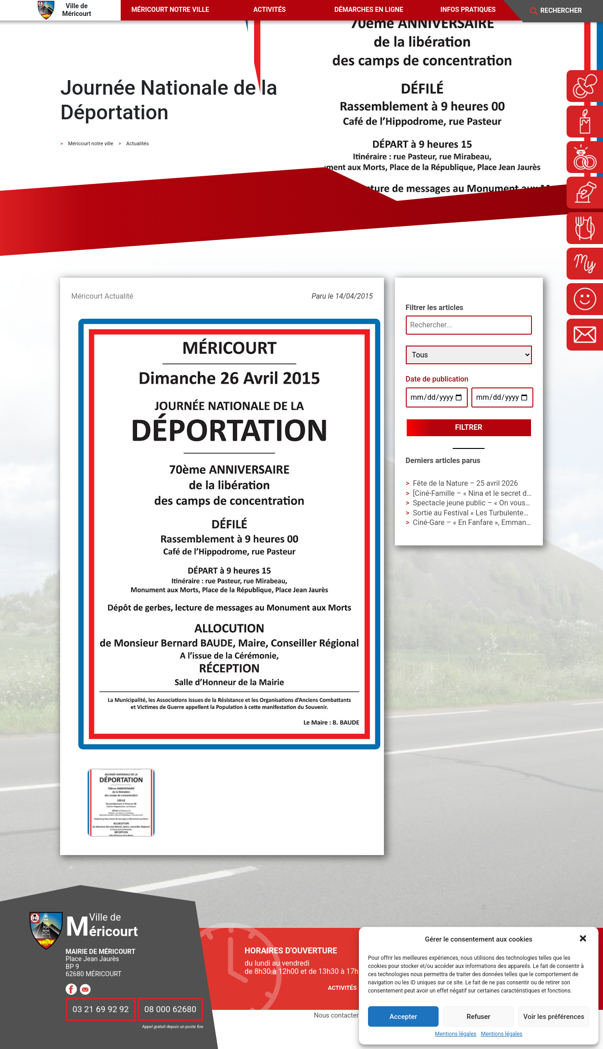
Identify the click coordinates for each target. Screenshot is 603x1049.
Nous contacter (336, 1015)
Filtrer (468, 427)
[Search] (567, 11)
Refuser (478, 1017)
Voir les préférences (553, 1017)
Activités (269, 10)
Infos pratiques (468, 10)
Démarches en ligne (368, 10)
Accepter (403, 1017)
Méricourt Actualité (102, 296)
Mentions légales (455, 1034)
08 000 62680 (170, 1009)
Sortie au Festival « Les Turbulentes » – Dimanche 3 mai (503, 513)
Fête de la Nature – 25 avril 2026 (465, 483)
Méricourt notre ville (171, 10)
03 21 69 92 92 (100, 1009)
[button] (583, 939)
